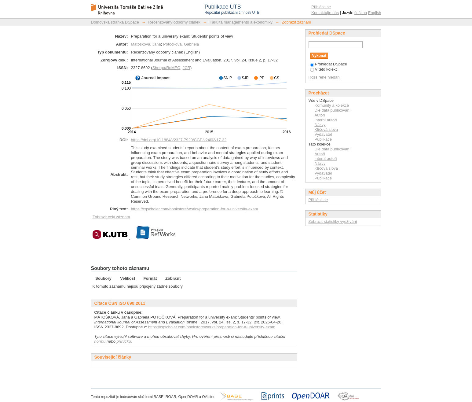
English (374, 12)
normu (100, 341)
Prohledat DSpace (328, 64)
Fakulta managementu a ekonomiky (241, 22)
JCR (186, 67)
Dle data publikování (333, 110)
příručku (124, 341)
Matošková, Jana (146, 44)
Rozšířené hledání (325, 77)
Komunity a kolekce (332, 105)
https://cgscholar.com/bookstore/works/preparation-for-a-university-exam (194, 209)
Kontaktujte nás (325, 12)
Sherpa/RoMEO (166, 67)
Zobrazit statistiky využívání (333, 221)
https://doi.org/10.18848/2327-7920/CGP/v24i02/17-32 (179, 140)
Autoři (320, 115)
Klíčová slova (326, 129)
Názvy (320, 124)
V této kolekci (324, 69)
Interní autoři (326, 120)
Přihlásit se (321, 7)
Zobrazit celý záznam (111, 217)
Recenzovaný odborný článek (174, 22)
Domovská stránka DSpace (115, 22)
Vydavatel (323, 134)
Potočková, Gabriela (181, 44)
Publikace (323, 139)
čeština (360, 12)
